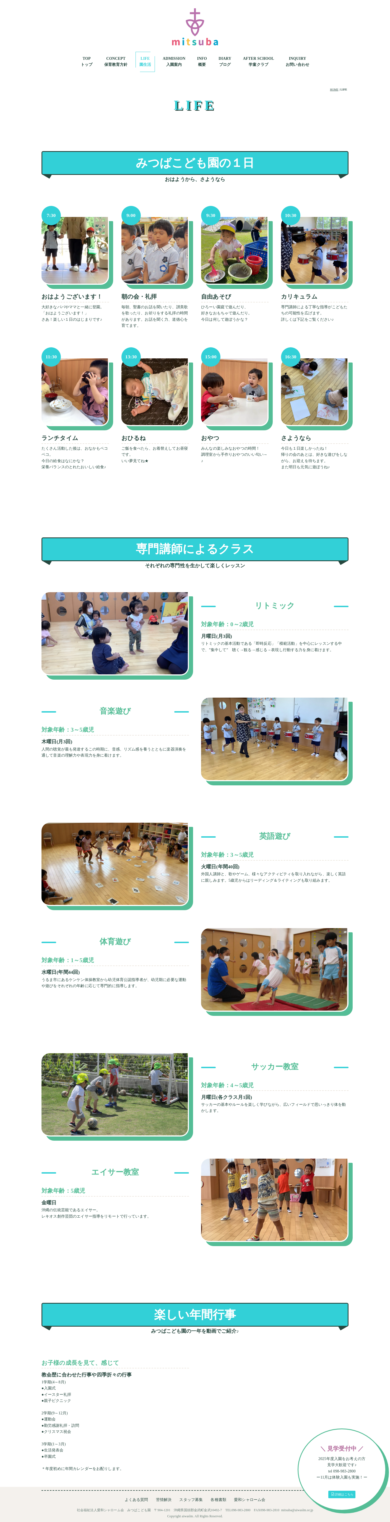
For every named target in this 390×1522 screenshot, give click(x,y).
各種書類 (218, 1500)
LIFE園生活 (145, 61)
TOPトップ (86, 61)
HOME (334, 89)
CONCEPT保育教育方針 (116, 61)
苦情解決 (164, 1500)
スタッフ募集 (191, 1500)
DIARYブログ (225, 61)
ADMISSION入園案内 (174, 61)
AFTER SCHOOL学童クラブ (258, 61)
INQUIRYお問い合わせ (297, 61)
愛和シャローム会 (249, 1500)
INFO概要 (202, 61)
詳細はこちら (342, 1494)
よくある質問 (136, 1500)
